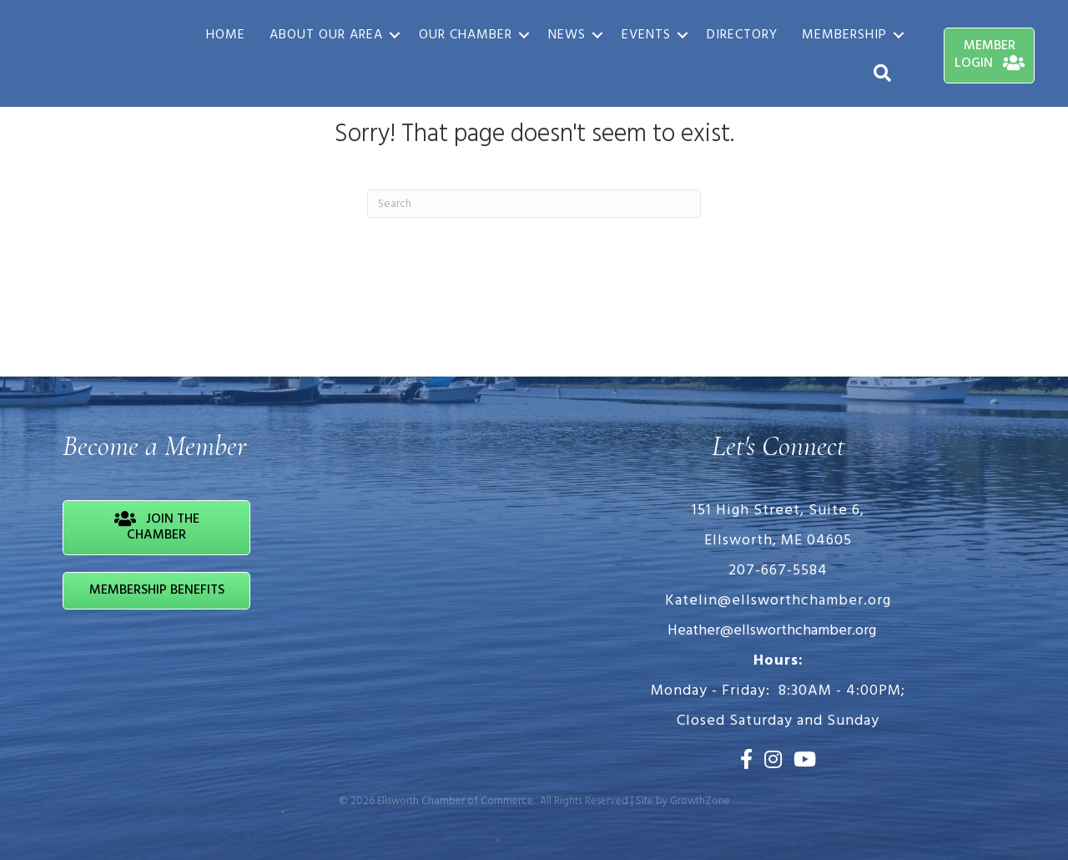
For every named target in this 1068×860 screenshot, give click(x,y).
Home (225, 35)
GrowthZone (700, 801)
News (567, 35)
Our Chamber (465, 35)
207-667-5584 (778, 571)
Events (646, 35)
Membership (844, 35)
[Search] (534, 204)
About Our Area (326, 35)
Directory (742, 35)
